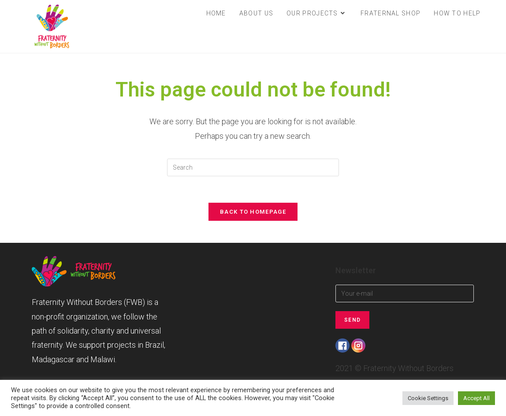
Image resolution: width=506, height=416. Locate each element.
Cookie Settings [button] (428, 398)
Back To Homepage (253, 211)
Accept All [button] (476, 398)
